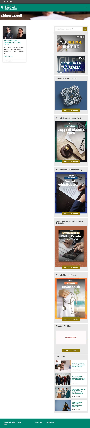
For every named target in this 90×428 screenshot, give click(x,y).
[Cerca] (85, 29)
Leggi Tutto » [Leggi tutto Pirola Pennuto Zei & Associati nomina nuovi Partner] (8, 56)
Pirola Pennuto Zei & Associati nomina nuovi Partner (12, 42)
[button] (55, 339)
